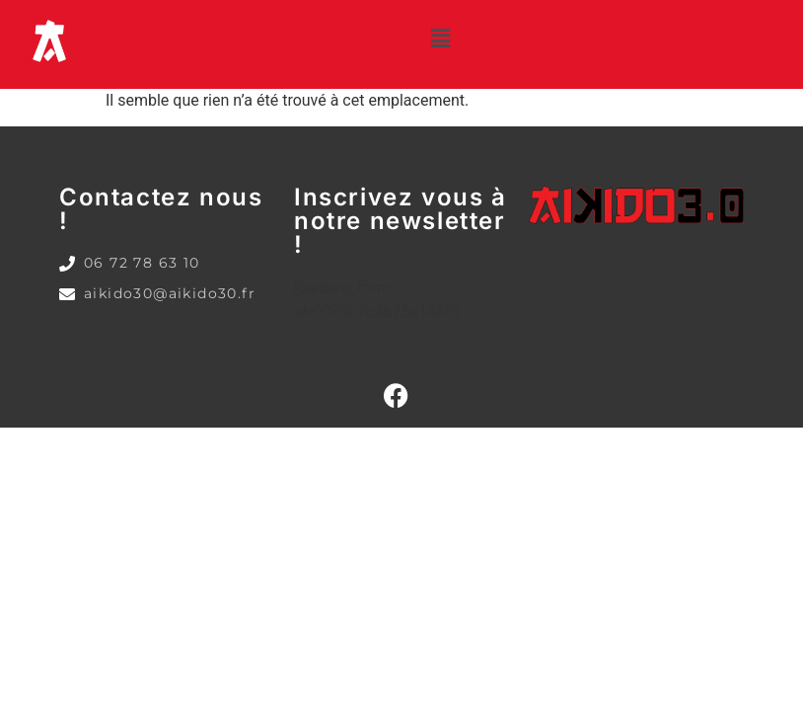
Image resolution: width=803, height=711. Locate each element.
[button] (441, 38)
